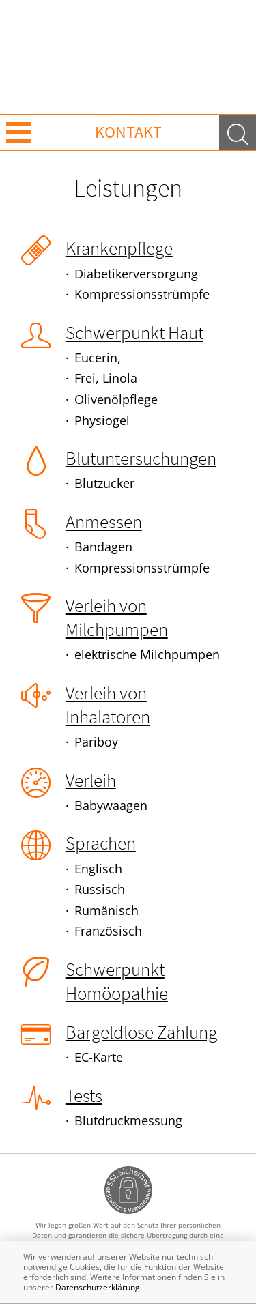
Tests (84, 1095)
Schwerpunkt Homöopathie (117, 980)
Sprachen (101, 842)
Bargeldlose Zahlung (141, 1031)
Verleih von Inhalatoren (108, 704)
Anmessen (104, 521)
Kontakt (128, 132)
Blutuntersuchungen (141, 457)
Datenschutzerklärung (97, 1287)
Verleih (91, 780)
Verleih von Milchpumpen (117, 617)
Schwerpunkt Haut (134, 332)
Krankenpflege (119, 247)
